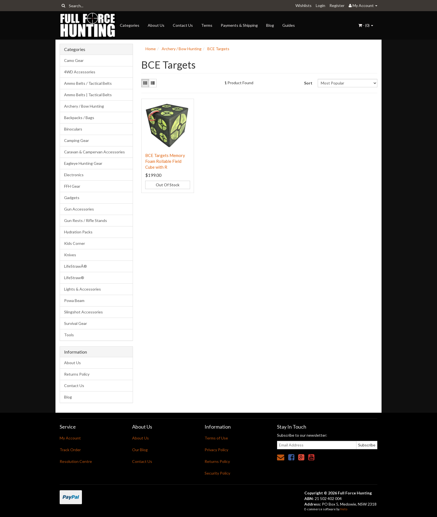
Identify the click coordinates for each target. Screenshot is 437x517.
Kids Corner (74, 243)
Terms (206, 25)
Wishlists (303, 5)
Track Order (70, 449)
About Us (156, 25)
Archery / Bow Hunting (84, 106)
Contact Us (183, 25)
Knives (70, 254)
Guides (288, 25)
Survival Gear (75, 323)
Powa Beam (74, 300)
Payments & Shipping (239, 25)
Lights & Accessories (82, 289)
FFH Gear (72, 186)
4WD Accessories (79, 71)
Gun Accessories (79, 209)
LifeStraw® (74, 277)
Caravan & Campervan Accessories (94, 151)
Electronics (74, 174)
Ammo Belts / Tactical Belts (88, 83)
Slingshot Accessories (83, 312)
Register (336, 5)
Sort (308, 83)
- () (365, 25)
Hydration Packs (78, 231)
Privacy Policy (216, 449)
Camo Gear (74, 60)
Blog (270, 25)
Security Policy (217, 473)
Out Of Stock (167, 184)
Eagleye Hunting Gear (83, 163)
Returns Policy (76, 374)
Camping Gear (76, 140)
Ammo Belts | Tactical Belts (88, 94)
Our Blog (140, 449)
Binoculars (73, 129)
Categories (129, 25)
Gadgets (71, 197)
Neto (343, 509)
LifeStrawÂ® (75, 266)
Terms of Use (216, 438)
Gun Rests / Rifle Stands (85, 220)
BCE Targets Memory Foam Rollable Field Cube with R (165, 161)
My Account (70, 438)
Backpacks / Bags (79, 117)
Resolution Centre (76, 461)
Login (320, 5)
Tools (69, 334)
